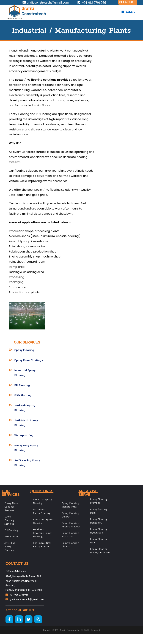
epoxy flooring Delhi (98, 511)
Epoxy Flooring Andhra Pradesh (71, 524)
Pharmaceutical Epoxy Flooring (42, 544)
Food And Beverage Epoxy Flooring (42, 533)
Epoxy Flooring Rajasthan (70, 534)
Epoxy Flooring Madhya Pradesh (100, 550)
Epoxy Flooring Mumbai (99, 501)
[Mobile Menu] (129, 11)
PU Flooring (11, 530)
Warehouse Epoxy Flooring (41, 511)
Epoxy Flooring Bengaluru (99, 520)
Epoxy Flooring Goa (99, 540)
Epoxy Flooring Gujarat (70, 514)
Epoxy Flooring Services (9, 520)
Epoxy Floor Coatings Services (11, 506)
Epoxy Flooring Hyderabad (99, 530)
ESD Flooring (11, 536)
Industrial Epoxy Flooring (42, 501)
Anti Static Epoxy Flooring (43, 521)
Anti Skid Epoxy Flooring (9, 546)
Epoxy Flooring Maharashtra (70, 504)
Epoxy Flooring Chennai (70, 544)
